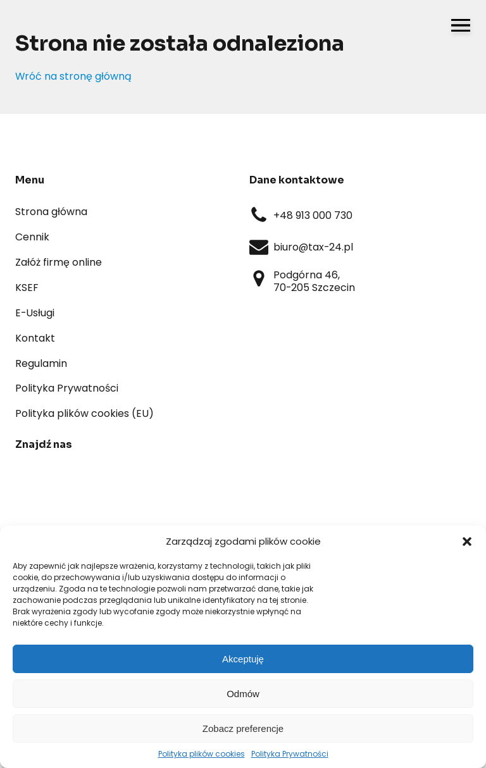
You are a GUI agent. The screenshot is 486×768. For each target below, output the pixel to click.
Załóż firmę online (58, 262)
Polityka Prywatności (289, 754)
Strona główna (51, 211)
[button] (467, 541)
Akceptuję (243, 658)
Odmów (243, 693)
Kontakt (35, 338)
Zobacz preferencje (243, 728)
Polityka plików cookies (201, 754)
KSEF (26, 287)
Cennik (32, 237)
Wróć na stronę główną (73, 76)
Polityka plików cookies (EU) (84, 413)
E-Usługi (34, 313)
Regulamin (41, 363)
